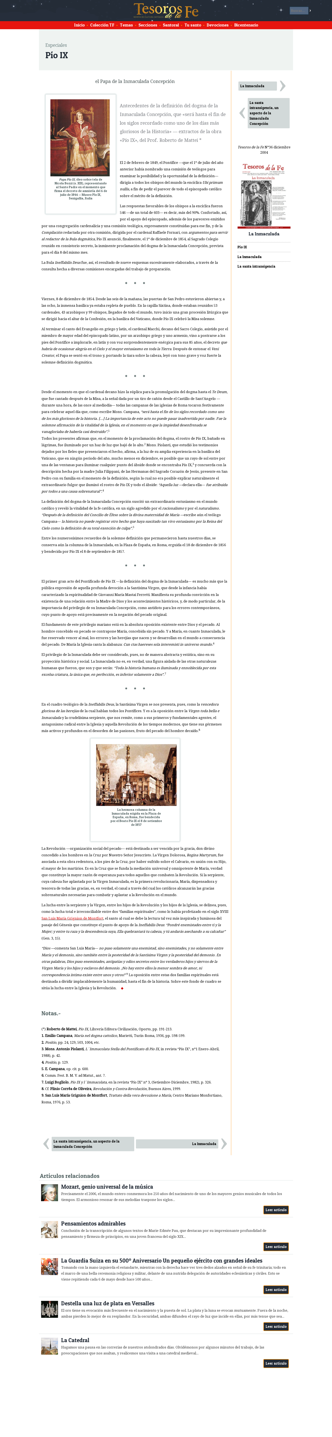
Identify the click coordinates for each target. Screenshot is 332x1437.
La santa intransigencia (256, 266)
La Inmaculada (204, 1144)
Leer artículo (276, 1210)
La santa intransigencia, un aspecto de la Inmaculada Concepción (87, 1144)
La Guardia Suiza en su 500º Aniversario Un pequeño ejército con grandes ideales (161, 1260)
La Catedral (75, 1340)
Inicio (79, 25)
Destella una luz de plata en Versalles (107, 1303)
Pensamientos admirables (93, 1223)
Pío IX (242, 247)
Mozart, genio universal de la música (107, 1186)
